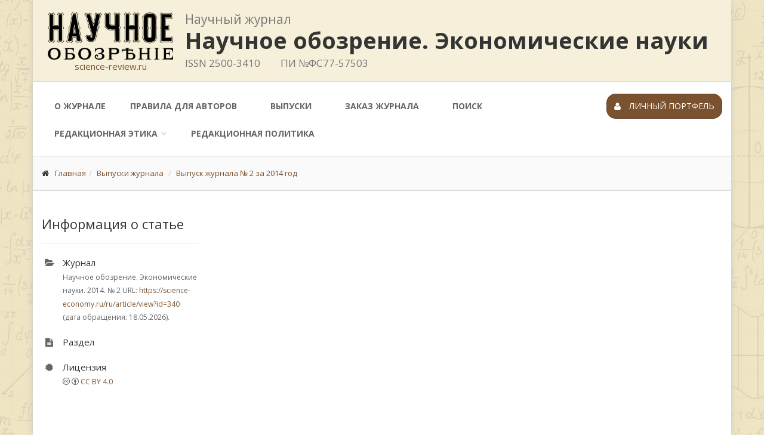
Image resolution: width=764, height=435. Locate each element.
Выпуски (291, 106)
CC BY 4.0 (97, 382)
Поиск (467, 106)
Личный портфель (664, 106)
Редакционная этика (106, 133)
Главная (70, 173)
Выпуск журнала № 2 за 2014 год (236, 173)
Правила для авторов (183, 106)
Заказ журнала (382, 106)
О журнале (80, 106)
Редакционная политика (253, 133)
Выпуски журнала (130, 173)
